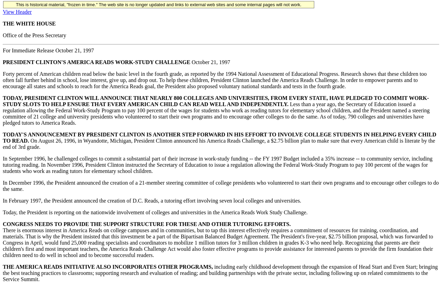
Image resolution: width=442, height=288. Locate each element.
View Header (17, 12)
